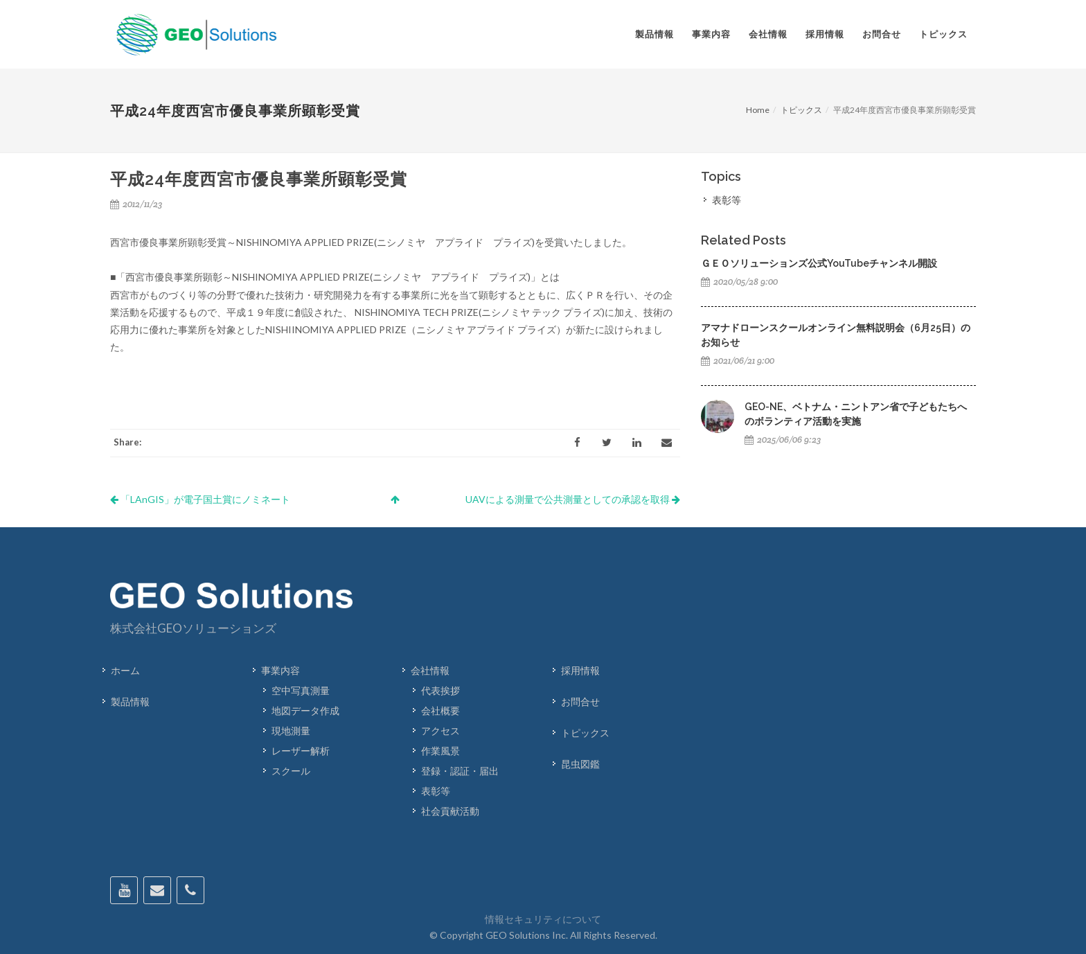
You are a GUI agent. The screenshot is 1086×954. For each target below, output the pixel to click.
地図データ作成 (305, 710)
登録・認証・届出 (460, 771)
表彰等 (726, 200)
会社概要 (440, 710)
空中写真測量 (301, 690)
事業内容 (280, 670)
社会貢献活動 (450, 811)
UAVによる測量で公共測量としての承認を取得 (572, 499)
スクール (291, 771)
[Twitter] (607, 443)
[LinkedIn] (636, 443)
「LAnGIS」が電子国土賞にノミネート (200, 499)
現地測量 (291, 730)
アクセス (440, 730)
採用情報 (580, 670)
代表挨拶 (440, 690)
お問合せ (580, 701)
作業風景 (440, 751)
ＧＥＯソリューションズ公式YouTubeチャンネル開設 (819, 263)
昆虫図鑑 (580, 764)
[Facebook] (577, 443)
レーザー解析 (301, 751)
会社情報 (430, 670)
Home (757, 110)
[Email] (666, 443)
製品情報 (130, 701)
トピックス (801, 110)
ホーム (125, 670)
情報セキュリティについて (543, 919)
